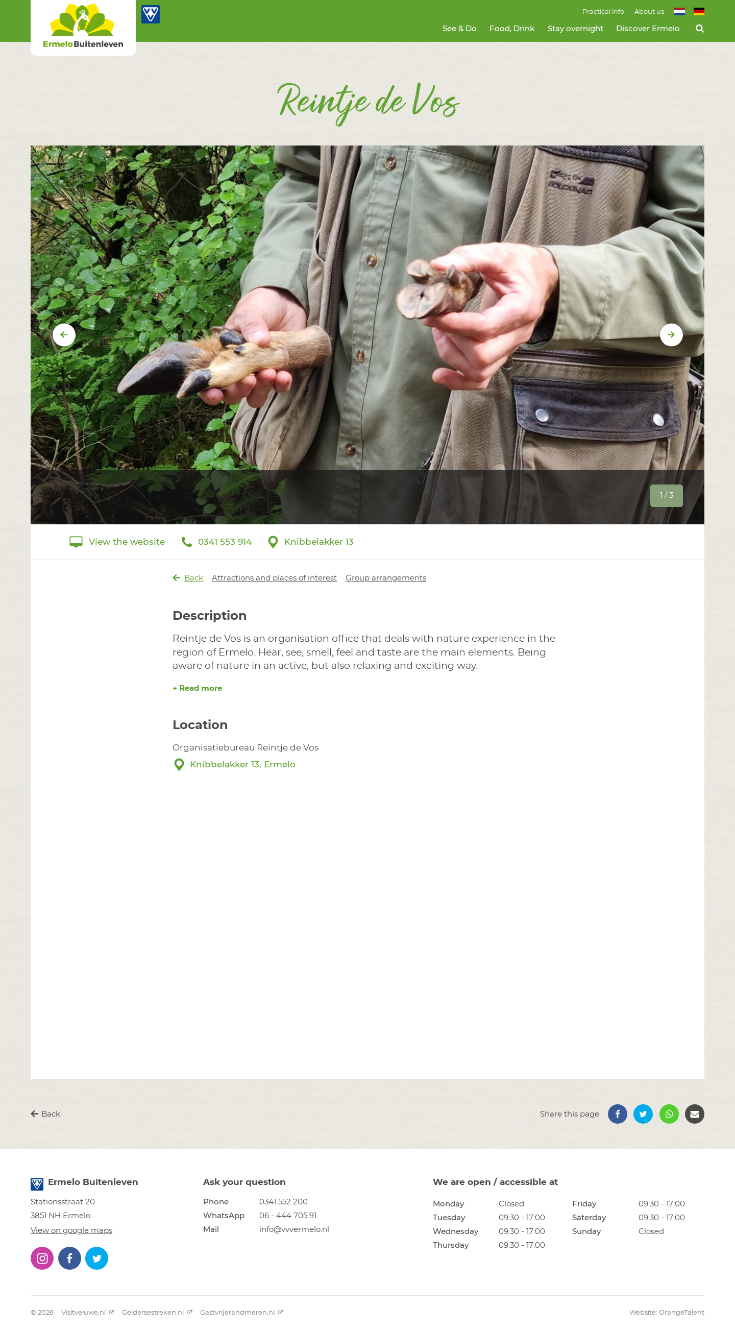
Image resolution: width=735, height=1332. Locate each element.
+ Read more (197, 688)
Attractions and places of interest (274, 578)
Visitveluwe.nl (87, 1313)
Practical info (603, 12)
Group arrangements (386, 578)
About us (649, 12)
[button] (617, 1114)
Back (188, 578)
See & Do (460, 29)
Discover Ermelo (648, 29)
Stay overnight (575, 29)
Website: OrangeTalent (666, 1313)
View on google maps (71, 1230)
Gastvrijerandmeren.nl (241, 1313)
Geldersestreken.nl (157, 1313)
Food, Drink (511, 29)
